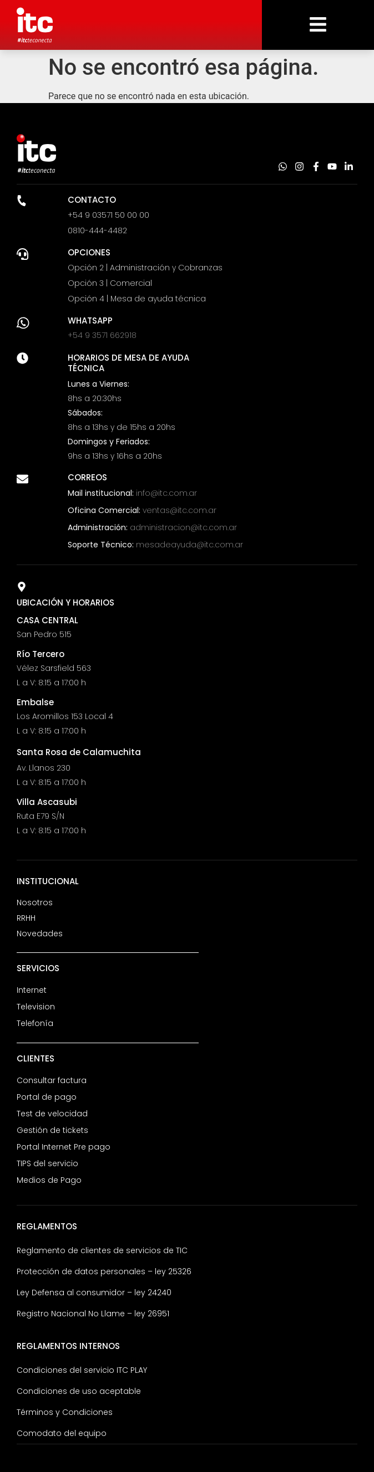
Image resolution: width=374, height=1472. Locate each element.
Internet (32, 990)
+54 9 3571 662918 (102, 335)
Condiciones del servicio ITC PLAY (82, 1370)
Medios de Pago (49, 1180)
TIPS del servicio (47, 1163)
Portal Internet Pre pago (63, 1146)
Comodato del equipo (62, 1433)
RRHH (26, 918)
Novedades (40, 933)
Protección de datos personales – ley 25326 (104, 1271)
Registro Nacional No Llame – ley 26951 (93, 1313)
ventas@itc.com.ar (179, 510)
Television (36, 1006)
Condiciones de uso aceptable (79, 1391)
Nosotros (35, 902)
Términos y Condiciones (65, 1412)
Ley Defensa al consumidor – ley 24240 (94, 1292)
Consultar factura (52, 1080)
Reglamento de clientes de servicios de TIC (102, 1250)
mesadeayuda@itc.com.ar (189, 544)
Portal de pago (47, 1096)
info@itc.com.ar (166, 493)
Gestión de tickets (52, 1130)
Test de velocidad (52, 1113)
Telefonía (35, 1023)
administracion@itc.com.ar (183, 527)
